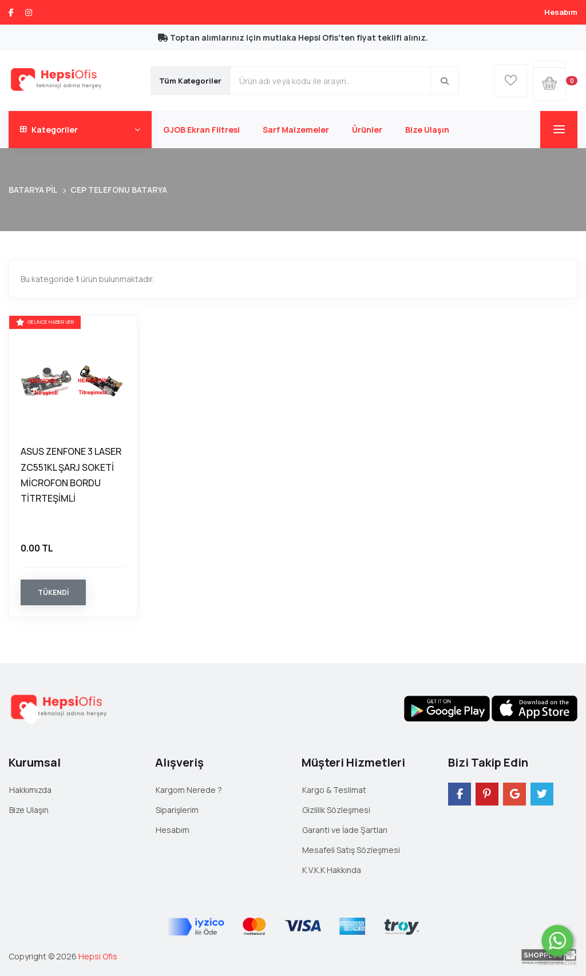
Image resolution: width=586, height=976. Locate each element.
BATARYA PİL (33, 189)
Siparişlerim (177, 809)
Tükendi (53, 592)
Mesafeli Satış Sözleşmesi (351, 849)
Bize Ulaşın (427, 129)
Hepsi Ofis (97, 956)
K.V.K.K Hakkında (331, 869)
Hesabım (560, 12)
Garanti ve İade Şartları (344, 829)
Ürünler (367, 129)
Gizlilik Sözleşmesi (336, 809)
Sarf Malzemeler (296, 129)
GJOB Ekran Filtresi (201, 129)
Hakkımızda (30, 789)
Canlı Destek (557, 964)
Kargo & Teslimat (334, 789)
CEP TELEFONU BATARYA (118, 189)
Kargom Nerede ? (189, 789)
